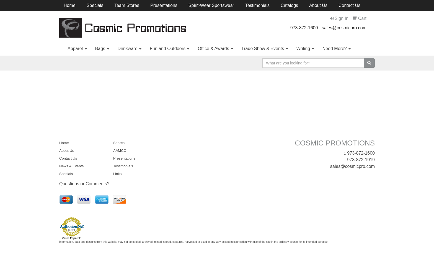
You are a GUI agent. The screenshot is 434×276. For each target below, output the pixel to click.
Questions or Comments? (84, 183)
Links (117, 174)
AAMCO (119, 151)
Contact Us (349, 5)
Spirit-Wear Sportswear (211, 5)
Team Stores (126, 5)
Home (70, 5)
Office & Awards (215, 48)
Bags (102, 48)
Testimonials (257, 5)
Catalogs (289, 5)
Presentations (163, 5)
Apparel (77, 48)
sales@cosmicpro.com (344, 27)
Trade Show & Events (264, 48)
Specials (95, 5)
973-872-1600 (304, 27)
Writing (305, 48)
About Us (318, 5)
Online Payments (71, 238)
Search (119, 143)
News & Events (71, 166)
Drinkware (129, 48)
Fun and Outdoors (169, 48)
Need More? (336, 48)
